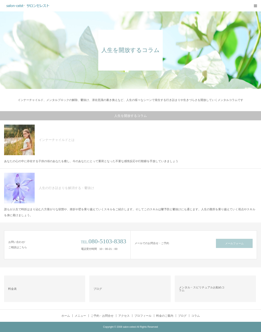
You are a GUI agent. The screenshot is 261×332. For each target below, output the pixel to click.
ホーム (65, 315)
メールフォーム (234, 243)
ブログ (182, 315)
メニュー (80, 315)
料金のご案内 (164, 315)
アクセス (124, 315)
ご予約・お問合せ (102, 315)
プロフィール (143, 315)
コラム (195, 315)
